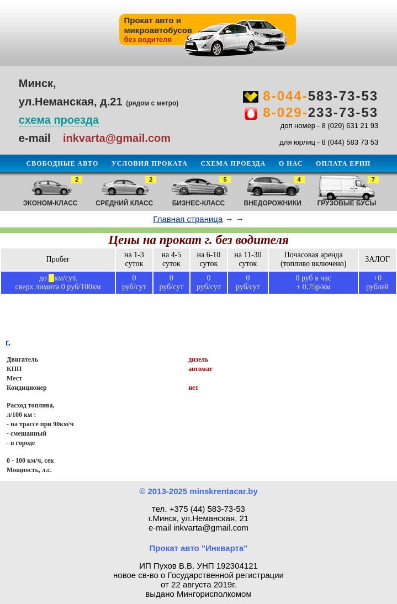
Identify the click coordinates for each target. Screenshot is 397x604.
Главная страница (188, 219)
